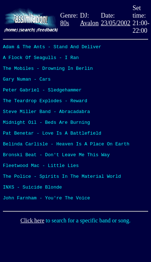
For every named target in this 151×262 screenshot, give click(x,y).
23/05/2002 (115, 23)
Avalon (89, 23)
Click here (32, 253)
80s (64, 23)
